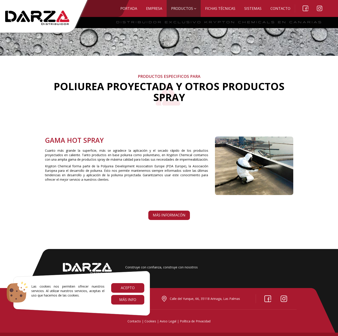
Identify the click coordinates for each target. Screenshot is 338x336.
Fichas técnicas (220, 8)
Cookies (150, 321)
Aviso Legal (168, 321)
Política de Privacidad (195, 321)
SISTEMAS (252, 8)
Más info (127, 299)
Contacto (280, 8)
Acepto (128, 287)
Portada (128, 8)
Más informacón (169, 215)
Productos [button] (183, 8)
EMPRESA (154, 8)
